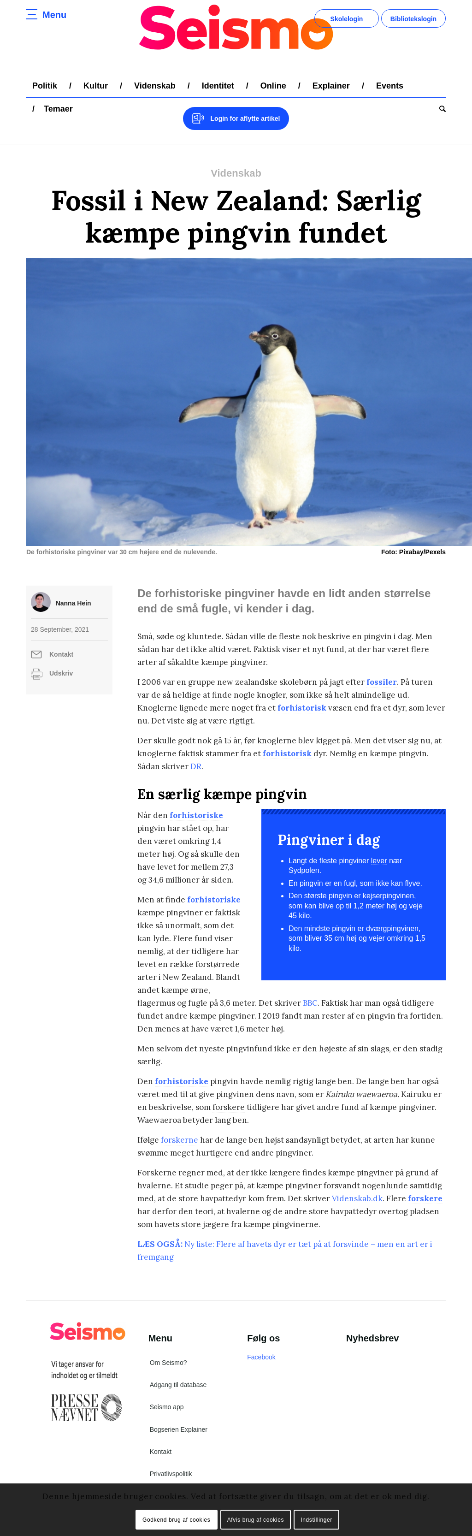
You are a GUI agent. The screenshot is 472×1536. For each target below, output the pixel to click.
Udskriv (61, 673)
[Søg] (439, 108)
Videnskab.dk (357, 1198)
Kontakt (61, 654)
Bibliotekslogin (413, 19)
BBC (310, 1003)
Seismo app (167, 1407)
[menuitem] (44, 85)
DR (195, 766)
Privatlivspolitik (171, 1473)
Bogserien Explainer (178, 1429)
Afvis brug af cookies (255, 1520)
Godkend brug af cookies (176, 1520)
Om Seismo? (168, 1362)
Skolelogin (346, 19)
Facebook (261, 1357)
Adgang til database (178, 1384)
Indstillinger (316, 1520)
